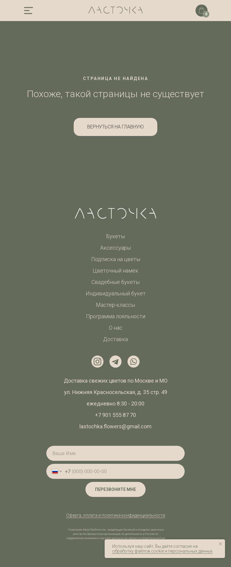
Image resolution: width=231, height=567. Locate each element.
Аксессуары (115, 248)
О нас (115, 328)
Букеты (115, 236)
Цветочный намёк (115, 270)
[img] (28, 11)
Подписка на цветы (115, 259)
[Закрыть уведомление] (220, 544)
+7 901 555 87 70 (115, 415)
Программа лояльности (115, 316)
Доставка (115, 339)
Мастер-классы (115, 305)
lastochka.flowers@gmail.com (115, 426)
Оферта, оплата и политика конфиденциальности (115, 515)
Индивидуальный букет (116, 293)
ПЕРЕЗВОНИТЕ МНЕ (115, 489)
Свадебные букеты (115, 282)
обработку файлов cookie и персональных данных (162, 551)
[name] (115, 453)
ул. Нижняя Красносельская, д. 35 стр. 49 (115, 392)
